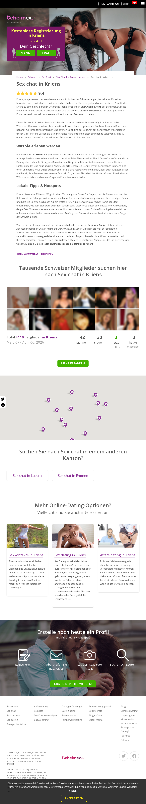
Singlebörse (95, 715)
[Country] (134, 2)
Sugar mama (96, 719)
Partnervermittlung (72, 719)
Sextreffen (12, 706)
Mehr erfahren (73, 363)
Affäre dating (41, 706)
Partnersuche (69, 715)
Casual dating (41, 719)
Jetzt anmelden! (110, 3)
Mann (26, 53)
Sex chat (11, 710)
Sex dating (12, 719)
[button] (64, 425)
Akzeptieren (74, 798)
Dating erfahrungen (72, 706)
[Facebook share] (3, 405)
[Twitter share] (3, 399)
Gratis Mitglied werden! (73, 684)
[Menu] (142, 3)
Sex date (38, 710)
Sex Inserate (95, 710)
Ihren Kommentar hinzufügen (35, 254)
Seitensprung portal (100, 706)
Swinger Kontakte (16, 724)
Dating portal (69, 710)
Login (126, 4)
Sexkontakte (13, 715)
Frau (46, 53)
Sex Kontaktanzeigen (45, 715)
